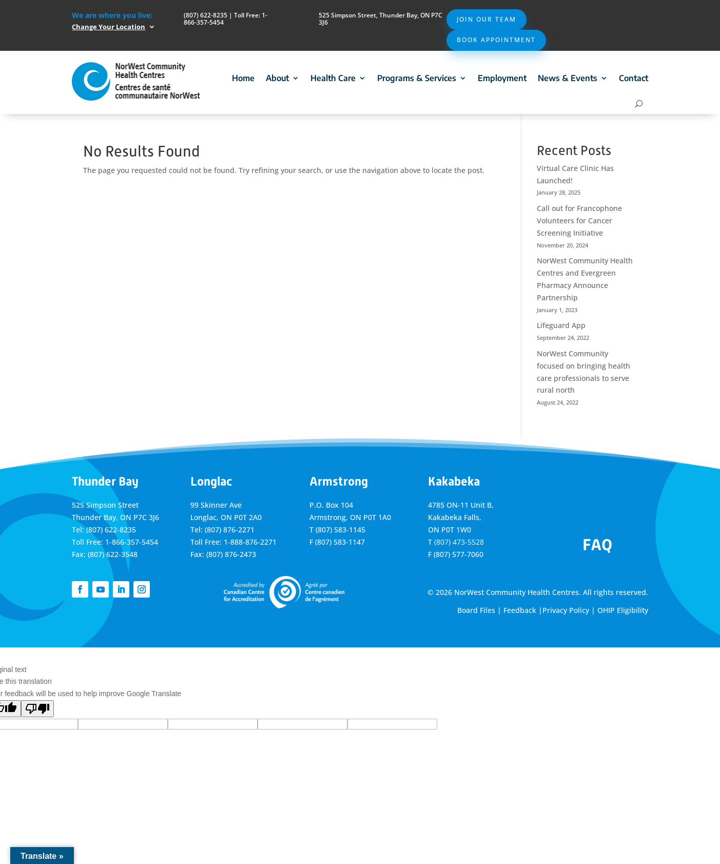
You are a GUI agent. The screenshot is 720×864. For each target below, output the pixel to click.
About (277, 78)
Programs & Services (416, 78)
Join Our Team (486, 19)
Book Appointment (496, 39)
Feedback (519, 610)
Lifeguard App (561, 325)
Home (243, 78)
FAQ (597, 544)
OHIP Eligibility (622, 610)
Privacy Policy (565, 610)
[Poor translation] (37, 708)
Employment (502, 78)
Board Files (476, 610)
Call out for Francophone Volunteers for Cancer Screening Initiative (579, 220)
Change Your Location (108, 26)
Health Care (333, 78)
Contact (633, 78)
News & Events (567, 78)
